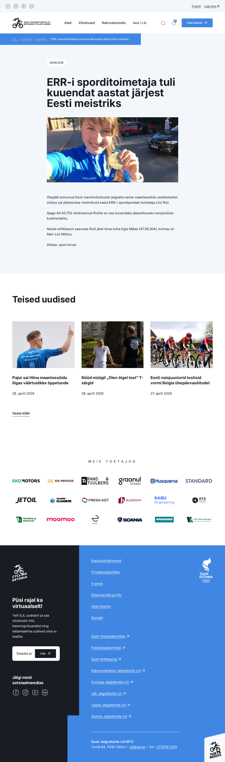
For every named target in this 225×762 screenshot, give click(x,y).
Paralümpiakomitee (106, 648)
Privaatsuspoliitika (105, 572)
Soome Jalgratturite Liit (109, 716)
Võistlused (86, 23)
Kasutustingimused (106, 561)
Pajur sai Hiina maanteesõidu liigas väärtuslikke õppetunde (40, 380)
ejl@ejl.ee (137, 747)
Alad (67, 23)
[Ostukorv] (173, 23)
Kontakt (97, 618)
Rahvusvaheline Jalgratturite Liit (116, 671)
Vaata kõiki (21, 413)
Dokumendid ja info (106, 595)
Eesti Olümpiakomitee (108, 636)
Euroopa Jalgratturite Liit (110, 682)
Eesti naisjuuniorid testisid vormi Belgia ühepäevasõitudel (180, 380)
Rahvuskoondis (114, 23)
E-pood (196, 6)
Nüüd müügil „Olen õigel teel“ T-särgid (112, 380)
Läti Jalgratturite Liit (106, 693)
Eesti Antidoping (104, 659)
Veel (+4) (140, 23)
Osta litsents (101, 606)
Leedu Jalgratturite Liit (108, 705)
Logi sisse (210, 6)
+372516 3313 (166, 747)
